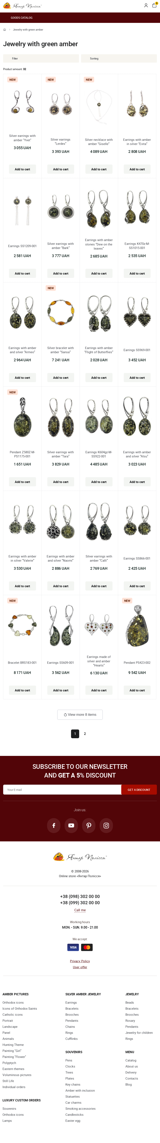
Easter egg (72, 1120)
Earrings (71, 1002)
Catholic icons (12, 1014)
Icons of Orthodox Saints (19, 1008)
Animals (8, 1039)
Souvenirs (9, 1108)
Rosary (130, 1020)
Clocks (70, 1066)
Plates (69, 1078)
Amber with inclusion (80, 1090)
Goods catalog (17, 17)
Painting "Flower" (14, 1057)
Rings (69, 1032)
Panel (6, 1032)
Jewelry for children (139, 1032)
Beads (129, 1002)
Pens (68, 1060)
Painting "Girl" (11, 1051)
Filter (12, 58)
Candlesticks (74, 1114)
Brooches (72, 1014)
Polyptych (9, 1063)
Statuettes (72, 1096)
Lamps (7, 1120)
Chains (70, 1026)
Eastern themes (13, 1069)
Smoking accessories (80, 1108)
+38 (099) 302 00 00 (80, 902)
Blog (128, 1084)
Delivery (130, 1072)
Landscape (10, 1026)
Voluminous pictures (16, 1075)
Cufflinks (71, 1039)
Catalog (130, 1060)
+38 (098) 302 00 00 (80, 896)
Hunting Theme (13, 1045)
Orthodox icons (13, 1002)
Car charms (73, 1102)
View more (80, 715)
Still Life (8, 1081)
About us (131, 1066)
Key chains (72, 1084)
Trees (69, 1072)
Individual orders (13, 1087)
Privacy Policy (80, 961)
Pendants (71, 1020)
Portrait (7, 1020)
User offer (80, 967)
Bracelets (72, 1008)
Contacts (131, 1078)
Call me (80, 910)
